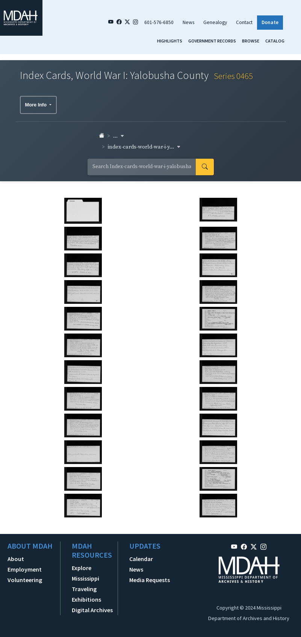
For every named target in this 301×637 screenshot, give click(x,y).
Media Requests (149, 580)
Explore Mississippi (85, 573)
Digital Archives (92, 610)
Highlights (169, 41)
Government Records (212, 41)
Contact (244, 22)
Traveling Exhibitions (86, 594)
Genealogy (215, 22)
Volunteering (25, 580)
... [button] (118, 136)
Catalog (274, 41)
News (188, 22)
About (16, 559)
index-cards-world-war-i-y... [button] (144, 147)
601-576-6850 (159, 22)
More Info (36, 105)
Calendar (141, 559)
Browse (250, 41)
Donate (270, 22)
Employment (25, 569)
